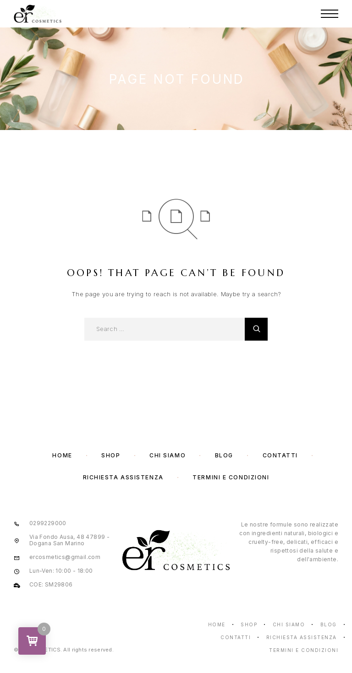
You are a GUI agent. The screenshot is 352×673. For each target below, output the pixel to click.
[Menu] (329, 13)
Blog (224, 455)
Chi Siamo (167, 455)
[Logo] (37, 14)
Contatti (280, 455)
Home (62, 455)
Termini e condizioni (230, 477)
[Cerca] (256, 329)
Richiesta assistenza (123, 477)
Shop (110, 455)
